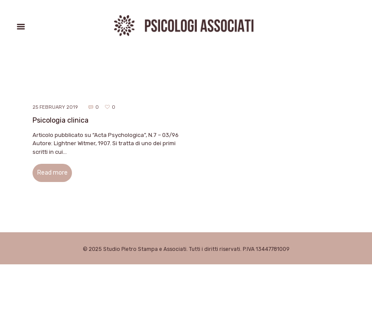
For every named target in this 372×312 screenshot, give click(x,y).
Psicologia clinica (60, 120)
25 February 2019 (55, 107)
